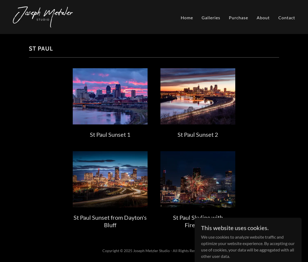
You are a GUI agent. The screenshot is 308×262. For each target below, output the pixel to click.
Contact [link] (286, 17)
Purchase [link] (238, 17)
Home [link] (187, 17)
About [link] (263, 17)
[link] (43, 16)
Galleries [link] (211, 17)
